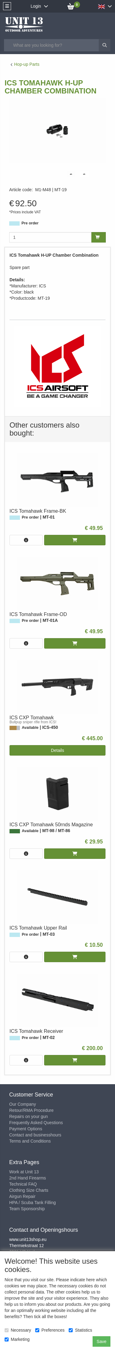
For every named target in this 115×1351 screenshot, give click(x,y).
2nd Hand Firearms (27, 1177)
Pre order (30, 223)
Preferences (49, 1330)
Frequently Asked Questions (36, 1122)
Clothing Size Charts (28, 1190)
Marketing (17, 1339)
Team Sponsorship (27, 1208)
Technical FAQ (23, 1184)
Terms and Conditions (30, 1141)
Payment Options (25, 1128)
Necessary (18, 1330)
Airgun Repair (22, 1196)
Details (57, 750)
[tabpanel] (71, 174)
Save (101, 1341)
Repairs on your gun (28, 1116)
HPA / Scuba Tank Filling (32, 1202)
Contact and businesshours (35, 1134)
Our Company (22, 1104)
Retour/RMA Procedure (31, 1110)
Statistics (80, 1330)
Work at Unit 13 (24, 1171)
